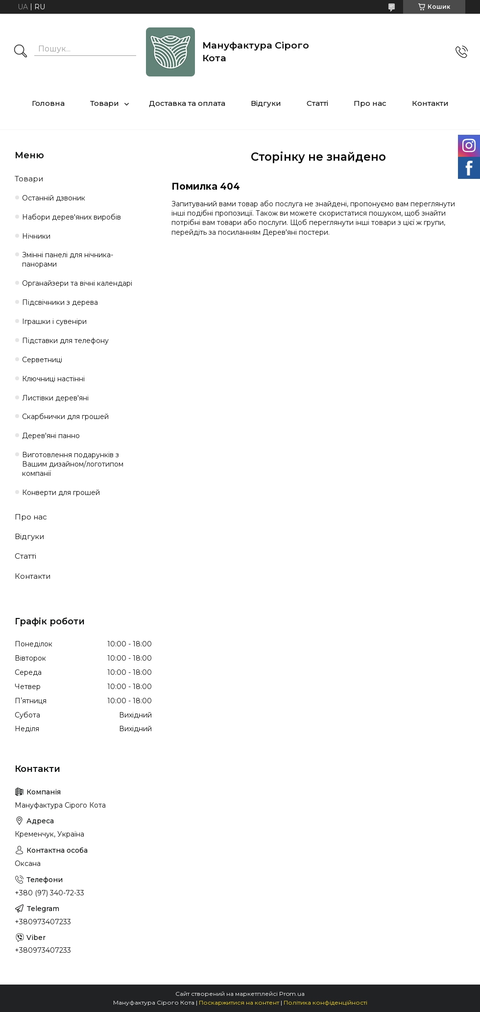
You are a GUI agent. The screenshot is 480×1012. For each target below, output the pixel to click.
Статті (317, 103)
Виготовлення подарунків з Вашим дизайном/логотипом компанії (72, 464)
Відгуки (266, 103)
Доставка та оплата (187, 103)
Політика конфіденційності (325, 1002)
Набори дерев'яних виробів (71, 217)
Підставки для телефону (65, 340)
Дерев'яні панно (51, 435)
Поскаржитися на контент (239, 1002)
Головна (48, 103)
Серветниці (42, 359)
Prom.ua (292, 993)
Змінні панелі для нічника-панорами (67, 259)
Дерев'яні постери (295, 232)
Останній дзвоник (53, 198)
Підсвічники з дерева (60, 302)
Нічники (36, 236)
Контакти (430, 103)
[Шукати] (20, 52)
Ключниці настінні (53, 378)
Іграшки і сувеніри (54, 321)
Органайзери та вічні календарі (77, 283)
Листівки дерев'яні (55, 398)
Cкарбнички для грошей (65, 416)
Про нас (370, 103)
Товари (104, 103)
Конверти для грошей (61, 492)
